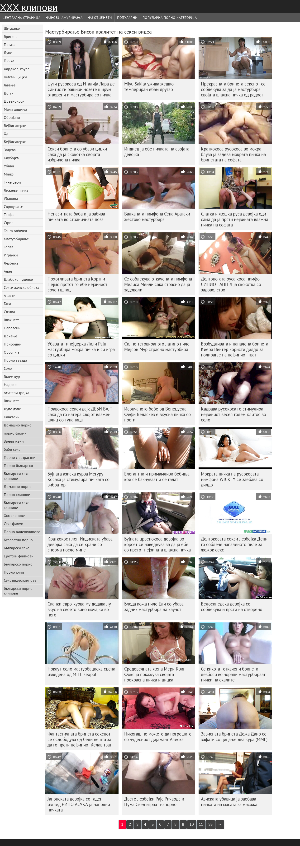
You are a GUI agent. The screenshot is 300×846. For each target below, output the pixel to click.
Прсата (9, 44)
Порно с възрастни (19, 457)
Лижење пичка (16, 190)
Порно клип (14, 572)
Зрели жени (14, 441)
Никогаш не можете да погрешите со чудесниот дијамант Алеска (157, 736)
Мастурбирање (16, 238)
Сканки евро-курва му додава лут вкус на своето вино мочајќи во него (80, 609)
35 (210, 824)
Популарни (127, 17)
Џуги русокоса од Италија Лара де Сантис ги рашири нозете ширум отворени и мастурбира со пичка (81, 89)
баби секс (12, 449)
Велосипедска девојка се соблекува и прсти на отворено (231, 606)
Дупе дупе (12, 408)
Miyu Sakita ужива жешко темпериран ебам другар (149, 86)
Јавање (9, 85)
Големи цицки (15, 77)
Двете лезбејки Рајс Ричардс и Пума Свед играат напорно (154, 801)
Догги (9, 93)
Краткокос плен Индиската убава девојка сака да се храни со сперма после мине (80, 544)
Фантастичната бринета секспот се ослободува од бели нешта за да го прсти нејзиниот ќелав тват (80, 739)
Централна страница (21, 17)
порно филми (15, 433)
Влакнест (11, 319)
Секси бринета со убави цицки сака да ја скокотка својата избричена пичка (77, 154)
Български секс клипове (16, 476)
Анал (8, 271)
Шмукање (12, 28)
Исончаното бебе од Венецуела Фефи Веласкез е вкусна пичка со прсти (157, 414)
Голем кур (12, 376)
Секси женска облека (21, 287)
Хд (6, 133)
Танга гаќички (15, 230)
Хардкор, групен (18, 68)
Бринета (11, 36)
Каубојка (11, 157)
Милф (9, 174)
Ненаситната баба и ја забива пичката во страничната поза (76, 216)
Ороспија (11, 352)
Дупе (8, 52)
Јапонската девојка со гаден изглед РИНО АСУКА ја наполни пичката (79, 804)
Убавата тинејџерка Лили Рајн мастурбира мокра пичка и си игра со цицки (81, 349)
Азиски (9, 295)
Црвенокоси (14, 101)
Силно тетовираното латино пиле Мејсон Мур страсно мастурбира (157, 346)
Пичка (9, 60)
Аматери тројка (16, 392)
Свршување (13, 206)
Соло (8, 368)
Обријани (12, 117)
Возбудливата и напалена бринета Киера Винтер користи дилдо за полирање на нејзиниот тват (234, 349)
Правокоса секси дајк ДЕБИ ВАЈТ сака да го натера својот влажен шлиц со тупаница (80, 414)
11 (201, 824)
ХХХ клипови (28, 7)
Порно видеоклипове (22, 531)
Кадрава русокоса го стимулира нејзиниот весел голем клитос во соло (233, 414)
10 (192, 824)
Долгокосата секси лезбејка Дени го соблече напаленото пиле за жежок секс (234, 544)
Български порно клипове (18, 591)
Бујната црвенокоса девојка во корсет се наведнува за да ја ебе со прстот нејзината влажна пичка (157, 544)
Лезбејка (11, 263)
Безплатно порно (18, 539)
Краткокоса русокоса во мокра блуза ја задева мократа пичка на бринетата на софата (233, 154)
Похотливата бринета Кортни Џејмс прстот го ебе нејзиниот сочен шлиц (77, 284)
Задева (10, 149)
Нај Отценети (100, 17)
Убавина (11, 198)
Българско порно (18, 564)
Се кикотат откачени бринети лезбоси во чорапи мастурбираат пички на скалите (233, 674)
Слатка (9, 311)
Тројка (9, 214)
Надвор (10, 384)
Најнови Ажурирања (64, 17)
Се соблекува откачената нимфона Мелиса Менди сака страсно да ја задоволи (158, 284)
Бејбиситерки (15, 125)
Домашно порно (18, 425)
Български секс (16, 548)
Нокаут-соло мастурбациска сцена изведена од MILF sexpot (81, 671)
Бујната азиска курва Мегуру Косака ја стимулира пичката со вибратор (79, 479)
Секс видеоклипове (20, 580)
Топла (9, 247)
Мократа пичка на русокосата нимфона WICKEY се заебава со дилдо (232, 479)
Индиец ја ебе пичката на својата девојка (156, 151)
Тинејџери (12, 182)
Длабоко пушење (18, 279)
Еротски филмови (18, 556)
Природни (12, 344)
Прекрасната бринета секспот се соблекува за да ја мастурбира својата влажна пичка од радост (233, 89)
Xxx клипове (14, 515)
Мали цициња (15, 109)
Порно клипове (17, 494)
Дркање (10, 336)
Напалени (12, 327)
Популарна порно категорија (170, 17)
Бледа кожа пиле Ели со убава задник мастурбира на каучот (154, 606)
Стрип (9, 222)
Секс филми (13, 523)
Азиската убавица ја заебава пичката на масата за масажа (229, 801)
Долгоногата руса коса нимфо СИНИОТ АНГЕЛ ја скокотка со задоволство (231, 284)
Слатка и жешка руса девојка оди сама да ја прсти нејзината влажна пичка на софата (234, 219)
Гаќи (7, 303)
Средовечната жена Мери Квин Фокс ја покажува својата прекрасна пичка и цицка (155, 674)
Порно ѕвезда (15, 360)
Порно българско (18, 465)
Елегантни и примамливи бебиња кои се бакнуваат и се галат (157, 476)
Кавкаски (11, 417)
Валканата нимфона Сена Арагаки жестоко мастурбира (157, 216)
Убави (9, 166)
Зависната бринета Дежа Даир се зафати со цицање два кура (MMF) (234, 736)
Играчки (11, 255)
